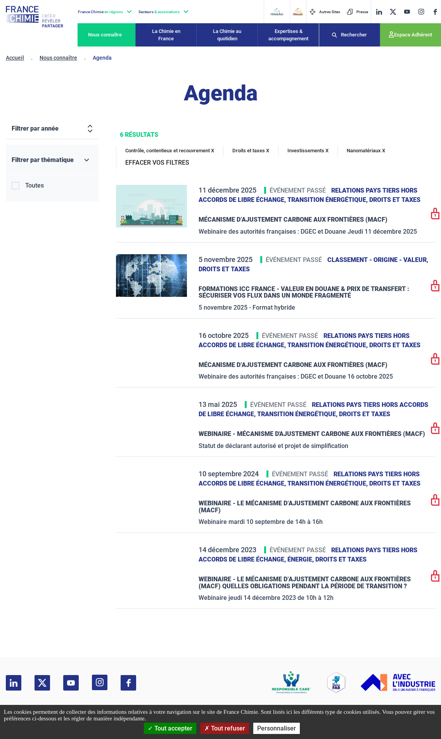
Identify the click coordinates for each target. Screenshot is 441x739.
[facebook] (435, 12)
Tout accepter (170, 728)
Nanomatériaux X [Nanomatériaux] (366, 150)
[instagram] (421, 11)
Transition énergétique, (328, 199)
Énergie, (301, 559)
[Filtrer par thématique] (52, 160)
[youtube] (407, 12)
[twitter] (393, 12)
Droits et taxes (394, 199)
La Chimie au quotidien (227, 35)
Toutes (34, 185)
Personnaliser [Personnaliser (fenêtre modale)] (276, 728)
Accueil (15, 58)
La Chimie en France (166, 35)
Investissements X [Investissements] (308, 150)
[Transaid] (276, 12)
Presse (357, 12)
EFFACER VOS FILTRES (157, 162)
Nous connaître (105, 35)
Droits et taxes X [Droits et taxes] (250, 150)
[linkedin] (379, 12)
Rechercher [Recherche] (354, 35)
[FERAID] (298, 12)
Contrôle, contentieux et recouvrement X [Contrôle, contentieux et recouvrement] (169, 150)
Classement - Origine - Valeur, (377, 260)
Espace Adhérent (413, 35)
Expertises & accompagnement (288, 35)
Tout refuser (224, 728)
